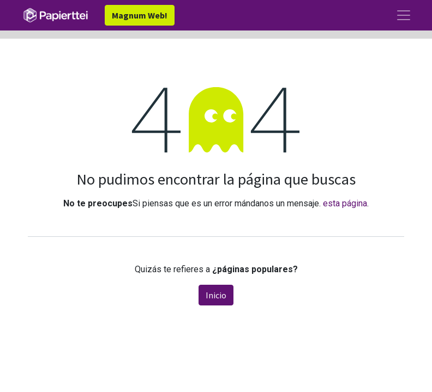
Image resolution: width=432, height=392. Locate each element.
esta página (345, 203)
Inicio (216, 295)
